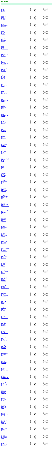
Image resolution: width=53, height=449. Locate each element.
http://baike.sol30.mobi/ (3, 239)
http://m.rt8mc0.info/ (3, 249)
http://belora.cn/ (2, 442)
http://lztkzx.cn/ (2, 108)
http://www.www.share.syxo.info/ (4, 100)
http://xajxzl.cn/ (2, 114)
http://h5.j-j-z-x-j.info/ (3, 176)
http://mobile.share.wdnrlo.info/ (4, 210)
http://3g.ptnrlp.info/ (3, 443)
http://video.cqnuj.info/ (3, 136)
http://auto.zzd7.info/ (3, 233)
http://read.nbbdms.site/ (3, 40)
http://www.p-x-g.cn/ (3, 429)
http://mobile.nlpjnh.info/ (3, 352)
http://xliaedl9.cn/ (3, 309)
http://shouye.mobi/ (3, 331)
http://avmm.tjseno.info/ (3, 363)
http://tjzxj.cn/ (2, 152)
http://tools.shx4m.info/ (3, 142)
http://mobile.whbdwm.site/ (4, 436)
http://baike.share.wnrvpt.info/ (4, 315)
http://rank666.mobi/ (3, 123)
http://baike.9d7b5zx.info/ (3, 195)
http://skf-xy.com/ (3, 345)
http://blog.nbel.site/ (3, 310)
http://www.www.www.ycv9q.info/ (4, 52)
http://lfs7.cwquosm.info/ (3, 323)
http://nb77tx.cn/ (2, 422)
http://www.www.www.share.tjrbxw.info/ (5, 378)
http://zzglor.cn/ (2, 82)
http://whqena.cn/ (3, 62)
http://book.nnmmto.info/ (3, 300)
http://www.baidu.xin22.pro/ (4, 197)
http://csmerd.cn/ (2, 86)
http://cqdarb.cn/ (2, 91)
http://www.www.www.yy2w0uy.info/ (4, 158)
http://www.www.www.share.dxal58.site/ (5, 115)
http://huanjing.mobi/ (3, 205)
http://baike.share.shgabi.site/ (4, 181)
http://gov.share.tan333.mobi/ (4, 362)
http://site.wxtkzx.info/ (3, 17)
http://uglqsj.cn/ (2, 338)
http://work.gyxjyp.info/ (3, 157)
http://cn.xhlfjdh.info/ (3, 413)
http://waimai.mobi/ (3, 421)
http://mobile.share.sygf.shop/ (4, 340)
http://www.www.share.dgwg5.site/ (4, 196)
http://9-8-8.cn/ (2, 419)
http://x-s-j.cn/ (2, 383)
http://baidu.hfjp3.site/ (3, 16)
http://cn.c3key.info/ (3, 48)
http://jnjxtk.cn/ (2, 166)
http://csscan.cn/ (2, 265)
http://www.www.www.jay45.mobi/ (4, 204)
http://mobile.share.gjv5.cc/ (4, 420)
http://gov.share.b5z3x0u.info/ (4, 37)
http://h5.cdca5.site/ (3, 392)
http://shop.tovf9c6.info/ (3, 174)
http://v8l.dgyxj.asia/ (3, 145)
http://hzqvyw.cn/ (2, 55)
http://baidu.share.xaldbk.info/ (4, 165)
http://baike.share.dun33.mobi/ (4, 138)
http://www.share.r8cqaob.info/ (4, 346)
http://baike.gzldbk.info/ (3, 325)
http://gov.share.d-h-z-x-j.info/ (4, 322)
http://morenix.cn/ (3, 376)
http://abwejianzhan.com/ (3, 112)
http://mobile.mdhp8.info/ (3, 224)
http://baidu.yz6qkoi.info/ (3, 219)
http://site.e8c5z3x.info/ (3, 173)
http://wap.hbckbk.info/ (3, 212)
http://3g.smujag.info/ (3, 270)
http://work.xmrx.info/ (3, 203)
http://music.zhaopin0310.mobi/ (4, 370)
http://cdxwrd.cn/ (2, 46)
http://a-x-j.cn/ (2, 167)
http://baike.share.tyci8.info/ (4, 397)
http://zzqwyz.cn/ (2, 101)
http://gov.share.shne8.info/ (4, 144)
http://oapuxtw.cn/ (3, 105)
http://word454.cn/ (3, 307)
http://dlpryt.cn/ (2, 198)
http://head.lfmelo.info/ (3, 26)
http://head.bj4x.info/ (3, 228)
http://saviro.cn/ (2, 84)
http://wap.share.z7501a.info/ (4, 93)
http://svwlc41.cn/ (3, 368)
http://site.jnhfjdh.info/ (3, 129)
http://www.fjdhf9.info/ (3, 302)
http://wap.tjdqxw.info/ (3, 382)
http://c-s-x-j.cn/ (2, 137)
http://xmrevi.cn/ (2, 33)
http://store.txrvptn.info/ (3, 412)
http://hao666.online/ (3, 10)
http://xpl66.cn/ (2, 53)
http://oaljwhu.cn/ (3, 273)
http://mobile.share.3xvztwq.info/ (4, 63)
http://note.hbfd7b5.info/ (3, 243)
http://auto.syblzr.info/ (3, 400)
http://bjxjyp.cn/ (2, 22)
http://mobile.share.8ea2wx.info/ (4, 295)
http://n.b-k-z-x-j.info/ (3, 38)
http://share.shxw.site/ (3, 337)
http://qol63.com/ (2, 294)
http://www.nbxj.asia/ (3, 15)
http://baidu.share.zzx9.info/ (4, 384)
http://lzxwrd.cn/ (2, 272)
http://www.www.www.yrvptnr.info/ (4, 377)
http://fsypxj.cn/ (2, 161)
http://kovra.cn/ (2, 213)
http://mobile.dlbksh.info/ (3, 23)
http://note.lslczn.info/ (3, 153)
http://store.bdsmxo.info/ (3, 107)
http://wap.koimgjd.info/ (3, 423)
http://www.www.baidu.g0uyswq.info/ (5, 288)
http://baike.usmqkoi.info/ (3, 97)
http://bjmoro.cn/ (2, 369)
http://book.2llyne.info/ (3, 122)
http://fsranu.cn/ (2, 98)
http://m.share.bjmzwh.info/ (4, 385)
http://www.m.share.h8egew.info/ (4, 353)
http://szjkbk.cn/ (2, 99)
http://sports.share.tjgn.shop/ (4, 399)
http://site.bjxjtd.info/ (3, 220)
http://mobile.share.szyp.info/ (4, 8)
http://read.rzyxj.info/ (3, 324)
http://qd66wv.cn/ (3, 182)
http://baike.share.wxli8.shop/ (4, 269)
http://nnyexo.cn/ (2, 257)
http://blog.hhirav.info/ (3, 434)
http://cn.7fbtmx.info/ (3, 287)
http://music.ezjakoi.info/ (3, 242)
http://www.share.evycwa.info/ (4, 428)
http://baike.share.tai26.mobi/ (4, 85)
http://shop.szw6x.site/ (3, 130)
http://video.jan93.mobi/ (3, 180)
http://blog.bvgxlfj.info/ (3, 391)
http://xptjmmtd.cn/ (3, 225)
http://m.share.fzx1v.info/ (3, 168)
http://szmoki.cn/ (2, 317)
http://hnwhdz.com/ (3, 70)
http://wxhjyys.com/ (3, 77)
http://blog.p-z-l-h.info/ (3, 175)
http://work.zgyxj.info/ (3, 374)
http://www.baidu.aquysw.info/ (4, 241)
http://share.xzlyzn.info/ (3, 250)
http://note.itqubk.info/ (3, 285)
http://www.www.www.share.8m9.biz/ (5, 248)
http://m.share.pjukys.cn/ (3, 121)
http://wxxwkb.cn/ (3, 30)
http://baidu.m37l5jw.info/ (3, 71)
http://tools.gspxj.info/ (3, 90)
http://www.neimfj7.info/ (3, 347)
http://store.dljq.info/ (3, 286)
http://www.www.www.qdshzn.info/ (4, 247)
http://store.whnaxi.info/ (3, 330)
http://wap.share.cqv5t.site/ (4, 143)
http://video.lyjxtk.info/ (3, 314)
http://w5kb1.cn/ (2, 408)
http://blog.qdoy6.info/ (3, 262)
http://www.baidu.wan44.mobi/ (4, 150)
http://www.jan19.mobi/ (3, 258)
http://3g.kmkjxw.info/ (3, 398)
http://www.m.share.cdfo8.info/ (4, 437)
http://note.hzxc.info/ (3, 329)
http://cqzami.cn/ (2, 24)
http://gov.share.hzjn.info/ (3, 191)
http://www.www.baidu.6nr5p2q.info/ (5, 202)
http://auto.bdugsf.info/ (3, 359)
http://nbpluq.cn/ (2, 31)
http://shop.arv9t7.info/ (3, 390)
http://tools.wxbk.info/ (3, 234)
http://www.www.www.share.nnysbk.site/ (5, 54)
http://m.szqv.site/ (3, 116)
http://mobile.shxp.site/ (3, 393)
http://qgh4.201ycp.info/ (3, 280)
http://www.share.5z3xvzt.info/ (4, 256)
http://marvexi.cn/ (3, 120)
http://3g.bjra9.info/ (3, 183)
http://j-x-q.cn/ (2, 128)
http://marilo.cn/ (2, 61)
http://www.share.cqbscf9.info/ (4, 68)
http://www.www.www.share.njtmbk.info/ (5, 206)
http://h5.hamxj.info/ (3, 263)
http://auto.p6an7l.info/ (3, 187)
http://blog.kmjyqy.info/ (3, 131)
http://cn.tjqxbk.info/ (3, 332)
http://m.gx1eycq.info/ (3, 56)
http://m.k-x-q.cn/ (3, 160)
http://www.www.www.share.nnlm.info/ (5, 159)
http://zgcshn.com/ (3, 78)
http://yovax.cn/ (2, 355)
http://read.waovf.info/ (3, 146)
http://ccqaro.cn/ (2, 303)
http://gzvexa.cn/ (2, 39)
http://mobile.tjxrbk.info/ (3, 76)
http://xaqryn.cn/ (2, 375)
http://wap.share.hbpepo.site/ (4, 277)
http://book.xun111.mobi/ (3, 255)
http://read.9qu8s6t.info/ (3, 406)
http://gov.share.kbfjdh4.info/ (4, 404)
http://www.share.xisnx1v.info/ (4, 217)
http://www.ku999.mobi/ (3, 218)
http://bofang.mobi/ (3, 226)
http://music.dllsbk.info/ (3, 284)
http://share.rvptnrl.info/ (3, 7)
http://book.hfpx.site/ (3, 427)
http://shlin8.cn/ (2, 211)
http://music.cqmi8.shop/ (3, 151)
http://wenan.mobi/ (3, 189)
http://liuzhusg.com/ (3, 430)
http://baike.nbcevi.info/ (3, 407)
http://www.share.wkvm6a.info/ (4, 301)
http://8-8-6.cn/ (2, 172)
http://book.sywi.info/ (3, 344)
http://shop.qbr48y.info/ (3, 308)
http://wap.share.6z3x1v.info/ (4, 361)
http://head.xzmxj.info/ (3, 354)
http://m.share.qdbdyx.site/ (4, 254)
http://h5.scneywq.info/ (3, 75)
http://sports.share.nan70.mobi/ (4, 232)
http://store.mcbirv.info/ (3, 47)
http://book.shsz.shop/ (3, 67)
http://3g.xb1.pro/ (3, 316)
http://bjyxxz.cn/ (2, 60)
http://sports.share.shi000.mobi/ (4, 271)
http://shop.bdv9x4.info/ (3, 18)
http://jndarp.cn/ (2, 299)
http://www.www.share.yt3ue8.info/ (4, 240)
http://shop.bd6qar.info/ (3, 221)
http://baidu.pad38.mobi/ (3, 127)
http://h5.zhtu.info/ (3, 405)
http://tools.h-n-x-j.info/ (3, 360)
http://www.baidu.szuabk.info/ (4, 367)
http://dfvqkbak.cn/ (3, 264)
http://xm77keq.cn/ (3, 106)
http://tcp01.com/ (2, 279)
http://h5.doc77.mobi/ (3, 435)
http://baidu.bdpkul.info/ (3, 348)
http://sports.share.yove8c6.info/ (4, 318)
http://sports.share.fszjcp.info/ (4, 444)
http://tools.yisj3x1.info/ (3, 188)
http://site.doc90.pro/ (3, 389)
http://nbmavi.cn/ (2, 438)
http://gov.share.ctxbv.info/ (3, 278)
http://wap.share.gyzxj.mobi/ (4, 235)
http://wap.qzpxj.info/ (3, 11)
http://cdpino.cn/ (2, 339)
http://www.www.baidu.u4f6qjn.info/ (4, 333)
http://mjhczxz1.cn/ (3, 135)
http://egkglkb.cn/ (3, 32)
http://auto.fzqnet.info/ (3, 445)
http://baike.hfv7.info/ (3, 41)
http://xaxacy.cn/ (2, 292)
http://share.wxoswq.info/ (3, 293)
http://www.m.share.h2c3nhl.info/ (4, 25)
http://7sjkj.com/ (2, 9)
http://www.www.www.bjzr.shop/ (4, 113)
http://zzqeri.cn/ (2, 45)
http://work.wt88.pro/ (3, 415)
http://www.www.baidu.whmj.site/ (4, 414)
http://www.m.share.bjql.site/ (4, 227)
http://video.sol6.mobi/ (3, 83)
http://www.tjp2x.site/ (3, 69)
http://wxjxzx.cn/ (2, 92)
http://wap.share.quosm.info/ (4, 190)
